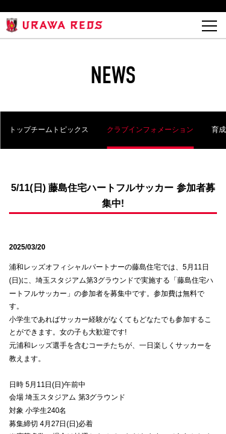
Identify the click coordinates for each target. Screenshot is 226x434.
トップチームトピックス (49, 129)
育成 (219, 129)
